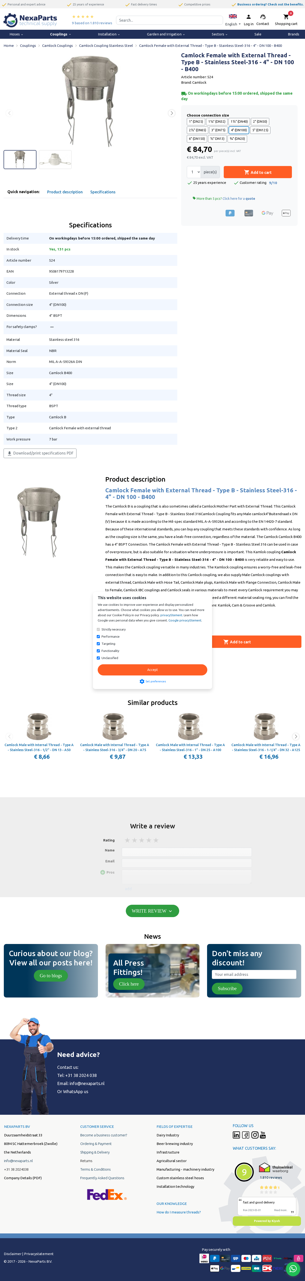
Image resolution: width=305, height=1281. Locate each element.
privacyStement (171, 615)
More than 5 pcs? (224, 198)
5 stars (156, 840)
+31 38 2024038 (16, 1169)
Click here (129, 984)
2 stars (134, 840)
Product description (65, 192)
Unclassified (110, 658)
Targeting (108, 643)
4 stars (149, 840)
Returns (86, 1161)
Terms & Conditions (95, 1169)
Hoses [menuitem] (17, 34)
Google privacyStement (184, 620)
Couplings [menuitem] (60, 34)
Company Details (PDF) (23, 1178)
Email (110, 861)
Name (110, 850)
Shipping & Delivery (95, 1152)
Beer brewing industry (175, 1144)
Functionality (110, 650)
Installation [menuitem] (109, 34)
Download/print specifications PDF (40, 453)
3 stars (142, 840)
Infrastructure (168, 1152)
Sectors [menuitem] (220, 34)
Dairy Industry (168, 1135)
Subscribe (227, 988)
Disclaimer (12, 1254)
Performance (111, 636)
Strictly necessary (114, 629)
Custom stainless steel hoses (180, 1178)
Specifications (103, 192)
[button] (233, 20)
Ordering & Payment (96, 1144)
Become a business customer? (103, 1135)
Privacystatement (39, 1254)
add (128, 889)
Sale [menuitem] (257, 34)
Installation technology (175, 1186)
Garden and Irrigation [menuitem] (166, 34)
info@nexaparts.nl (87, 1083)
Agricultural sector (172, 1161)
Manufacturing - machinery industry (185, 1169)
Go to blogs (51, 975)
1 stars (127, 840)
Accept (152, 670)
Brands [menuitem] (293, 34)
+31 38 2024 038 (81, 1075)
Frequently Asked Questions (102, 1178)
